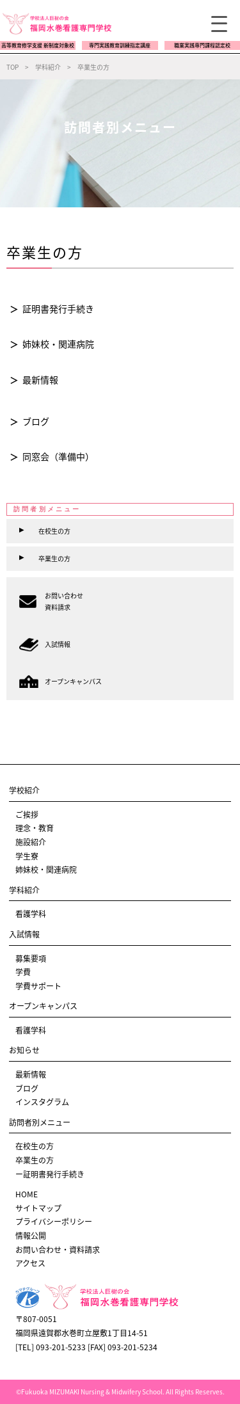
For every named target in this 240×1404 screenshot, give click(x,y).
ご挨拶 (26, 814)
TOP (12, 67)
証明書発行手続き (58, 308)
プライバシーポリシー (53, 1221)
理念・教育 (34, 828)
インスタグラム (42, 1102)
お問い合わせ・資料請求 (57, 1250)
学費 (23, 972)
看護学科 (30, 914)
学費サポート (38, 986)
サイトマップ (38, 1208)
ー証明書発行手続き (49, 1174)
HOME (26, 1194)
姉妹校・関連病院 (58, 343)
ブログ (35, 421)
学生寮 (26, 856)
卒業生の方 (34, 1160)
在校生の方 (34, 1146)
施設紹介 (30, 842)
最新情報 (40, 379)
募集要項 (30, 958)
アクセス (30, 1263)
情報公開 (30, 1235)
